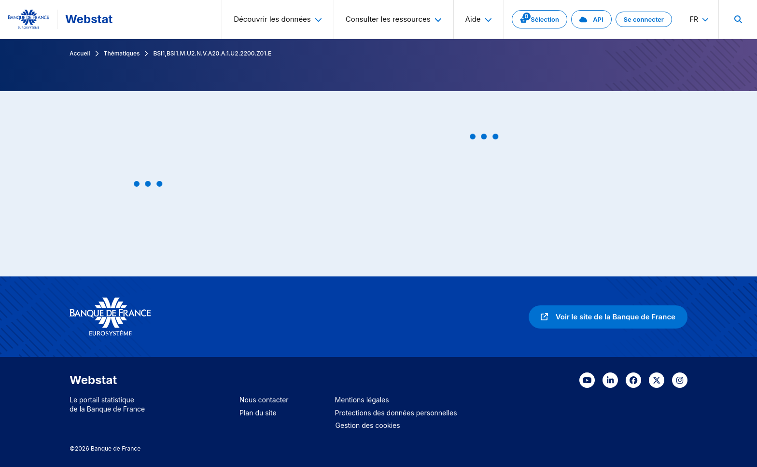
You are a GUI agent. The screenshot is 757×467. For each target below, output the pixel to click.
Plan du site (258, 413)
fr (699, 19)
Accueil (80, 53)
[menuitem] (737, 19)
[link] (539, 19)
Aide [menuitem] (478, 19)
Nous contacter (264, 400)
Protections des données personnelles (396, 413)
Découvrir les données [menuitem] (278, 19)
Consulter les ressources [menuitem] (394, 19)
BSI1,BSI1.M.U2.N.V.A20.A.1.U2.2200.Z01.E (212, 53)
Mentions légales (362, 400)
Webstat (88, 19)
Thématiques (122, 53)
